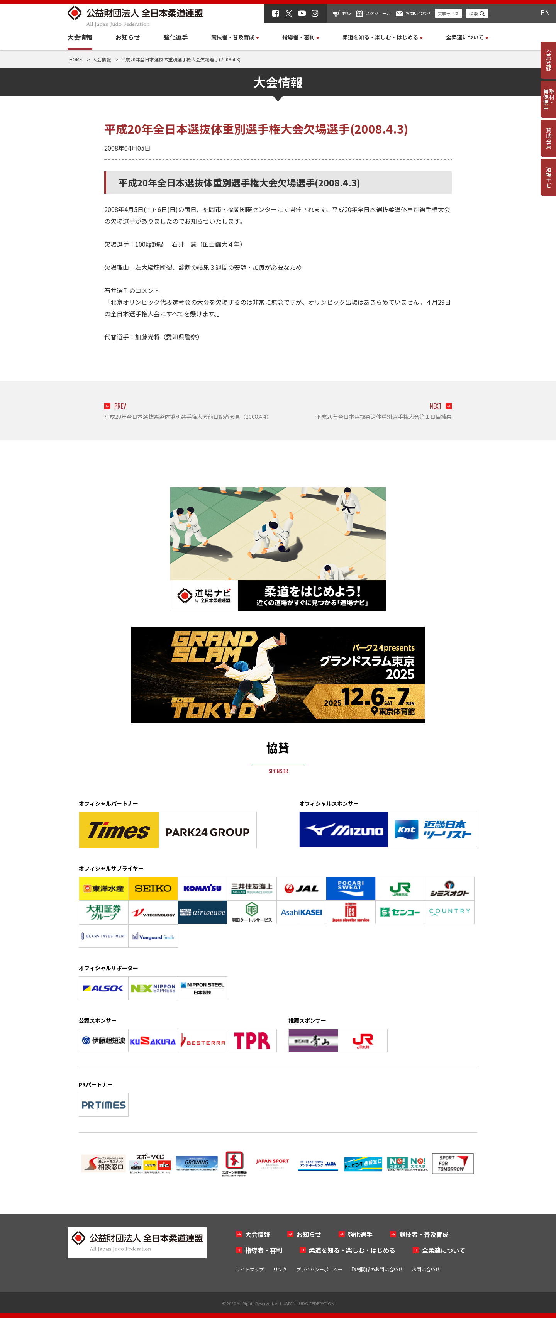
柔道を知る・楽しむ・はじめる (352, 1250)
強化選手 (175, 37)
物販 (346, 13)
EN (545, 12)
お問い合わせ (418, 13)
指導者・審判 (263, 1250)
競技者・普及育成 (424, 1234)
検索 (473, 13)
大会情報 (80, 37)
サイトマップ (250, 1269)
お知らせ (127, 37)
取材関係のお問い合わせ (377, 1269)
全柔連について (443, 1250)
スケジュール (378, 13)
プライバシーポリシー (319, 1269)
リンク (280, 1269)
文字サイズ (448, 13)
